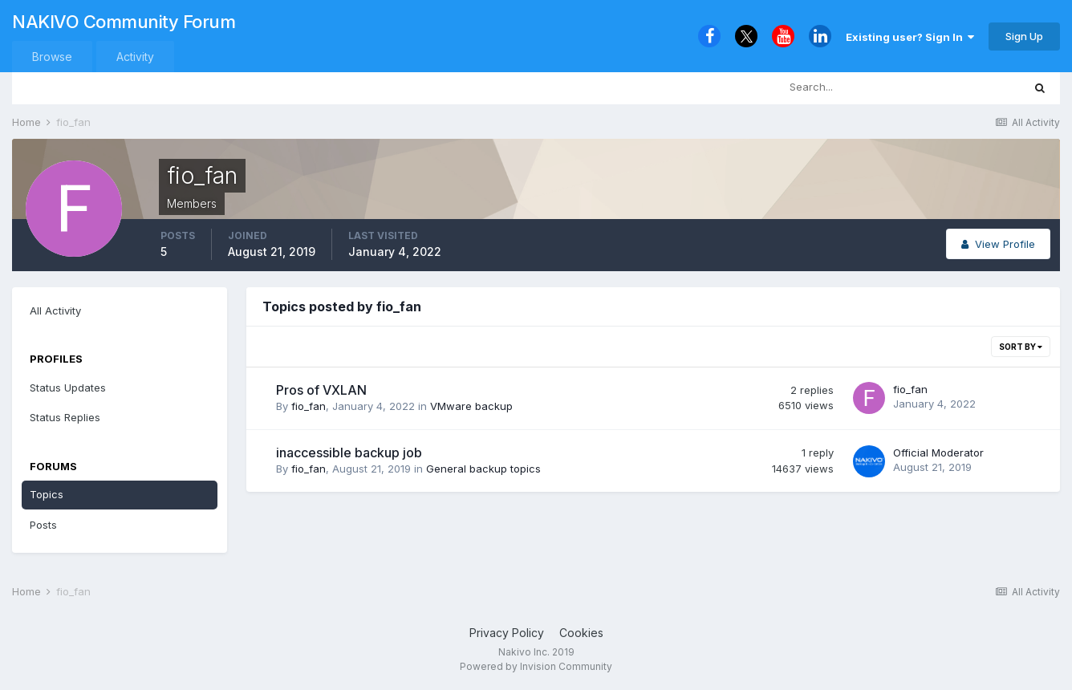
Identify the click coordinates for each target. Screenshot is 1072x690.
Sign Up (1024, 36)
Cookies (581, 632)
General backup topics (483, 468)
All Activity (55, 310)
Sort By (1020, 346)
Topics (46, 494)
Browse (52, 56)
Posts (43, 524)
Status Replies (65, 417)
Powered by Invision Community (536, 666)
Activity (135, 56)
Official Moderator (938, 452)
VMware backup (471, 406)
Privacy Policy (506, 632)
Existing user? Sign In (910, 36)
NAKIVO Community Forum (123, 21)
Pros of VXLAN (321, 390)
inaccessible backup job (349, 452)
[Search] (847, 87)
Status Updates (68, 387)
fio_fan (308, 406)
